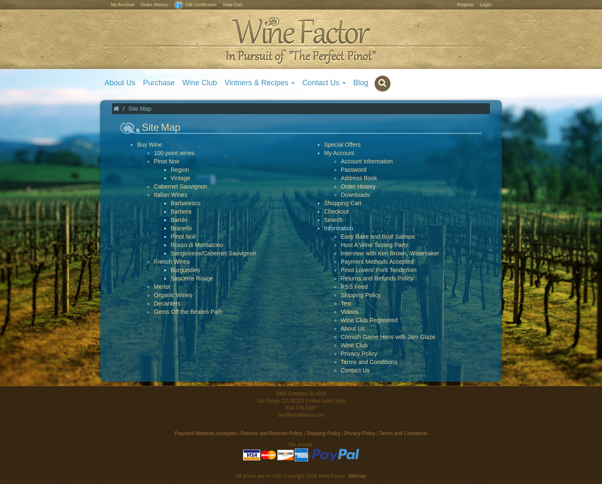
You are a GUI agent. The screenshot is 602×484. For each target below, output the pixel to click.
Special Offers (342, 144)
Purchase (159, 83)
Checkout (336, 211)
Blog (360, 83)
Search (333, 220)
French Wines (172, 261)
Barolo (179, 220)
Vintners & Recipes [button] (259, 83)
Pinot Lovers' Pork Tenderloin (378, 270)
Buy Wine (149, 144)
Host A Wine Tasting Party (374, 245)
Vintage (180, 178)
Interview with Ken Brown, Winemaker (390, 253)
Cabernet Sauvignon (180, 186)
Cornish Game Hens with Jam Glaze (388, 337)
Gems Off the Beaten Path (188, 311)
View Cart (232, 4)
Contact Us (355, 370)
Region (180, 169)
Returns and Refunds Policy (377, 278)
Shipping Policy (361, 295)
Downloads (355, 194)
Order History (154, 4)
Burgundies (185, 270)
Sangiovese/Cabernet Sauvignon (213, 253)
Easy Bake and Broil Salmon (378, 236)
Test (346, 303)
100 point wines (174, 153)
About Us (120, 83)
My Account (123, 4)
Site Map (139, 108)
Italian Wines (170, 194)
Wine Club (199, 83)
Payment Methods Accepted (377, 261)
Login (485, 4)
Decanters (167, 303)
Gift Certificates (195, 5)
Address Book (359, 178)
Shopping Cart (343, 203)
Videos (350, 311)
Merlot (162, 286)
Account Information (367, 161)
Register (465, 4)
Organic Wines (173, 295)
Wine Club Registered (369, 320)
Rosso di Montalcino (197, 245)
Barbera (181, 211)
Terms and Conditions (369, 362)
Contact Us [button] (324, 83)
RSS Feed (354, 286)
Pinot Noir (166, 161)
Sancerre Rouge (192, 278)
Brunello (181, 228)
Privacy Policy (359, 353)
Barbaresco (186, 203)
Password (353, 169)
